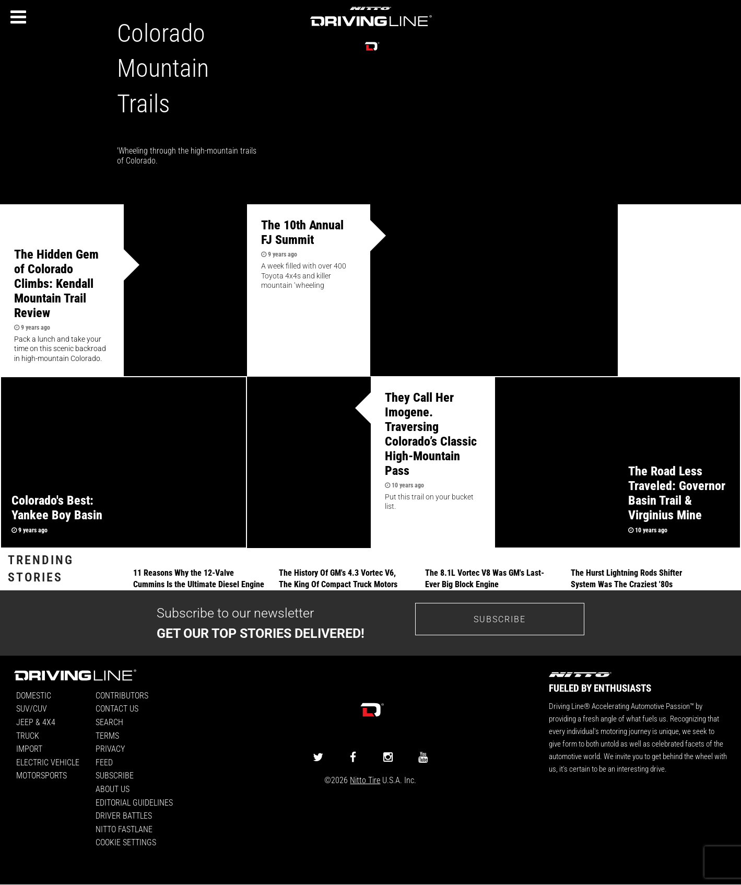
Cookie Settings (126, 841)
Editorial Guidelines (134, 802)
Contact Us (117, 708)
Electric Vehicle (47, 761)
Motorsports (41, 775)
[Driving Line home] (371, 27)
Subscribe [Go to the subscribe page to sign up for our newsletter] (500, 618)
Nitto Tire (365, 779)
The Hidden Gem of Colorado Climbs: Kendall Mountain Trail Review (56, 283)
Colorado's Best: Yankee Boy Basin (56, 507)
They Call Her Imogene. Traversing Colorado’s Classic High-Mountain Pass (431, 434)
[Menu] (18, 17)
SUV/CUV (31, 708)
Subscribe (115, 775)
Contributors (122, 695)
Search (109, 721)
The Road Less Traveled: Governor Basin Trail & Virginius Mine (676, 492)
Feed (104, 761)
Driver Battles (124, 815)
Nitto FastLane (124, 828)
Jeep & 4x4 (35, 721)
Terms (107, 735)
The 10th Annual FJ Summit (302, 232)
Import (29, 748)
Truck (27, 735)
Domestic (33, 695)
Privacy (110, 748)
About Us (113, 788)
